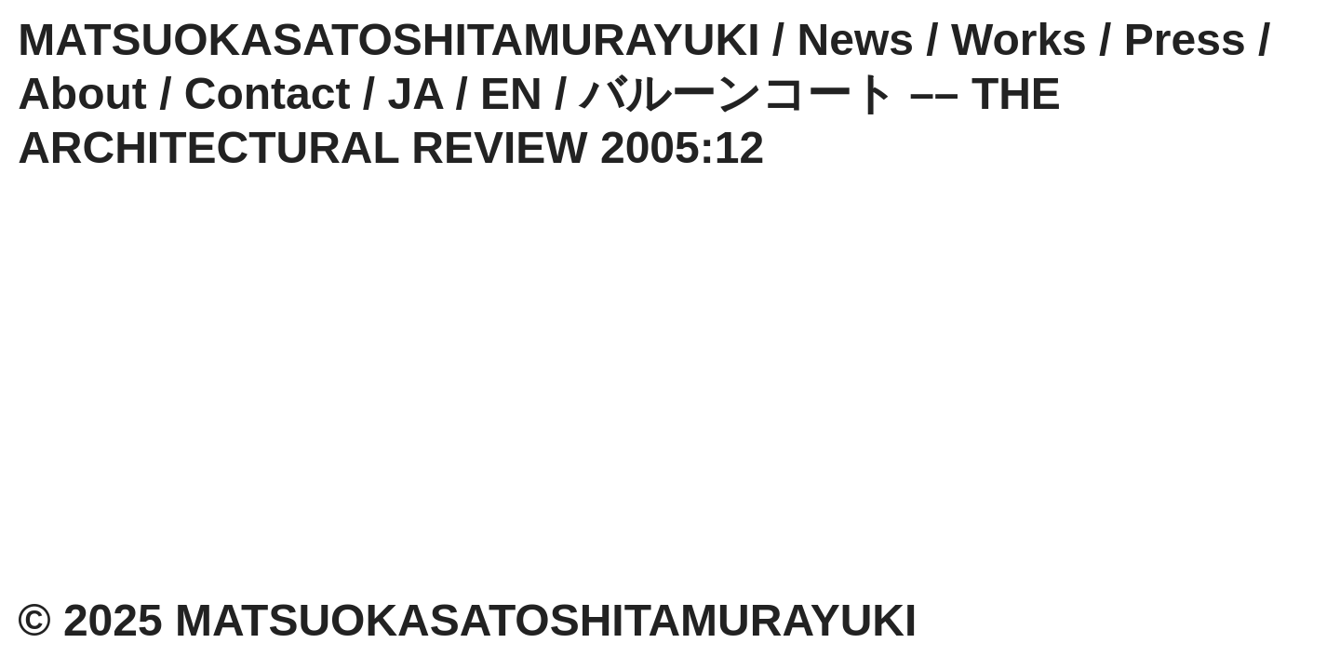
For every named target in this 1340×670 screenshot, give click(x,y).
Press (1185, 39)
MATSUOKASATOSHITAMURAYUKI (388, 39)
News (855, 39)
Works (1019, 39)
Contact (267, 93)
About (82, 93)
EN (511, 93)
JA (416, 93)
